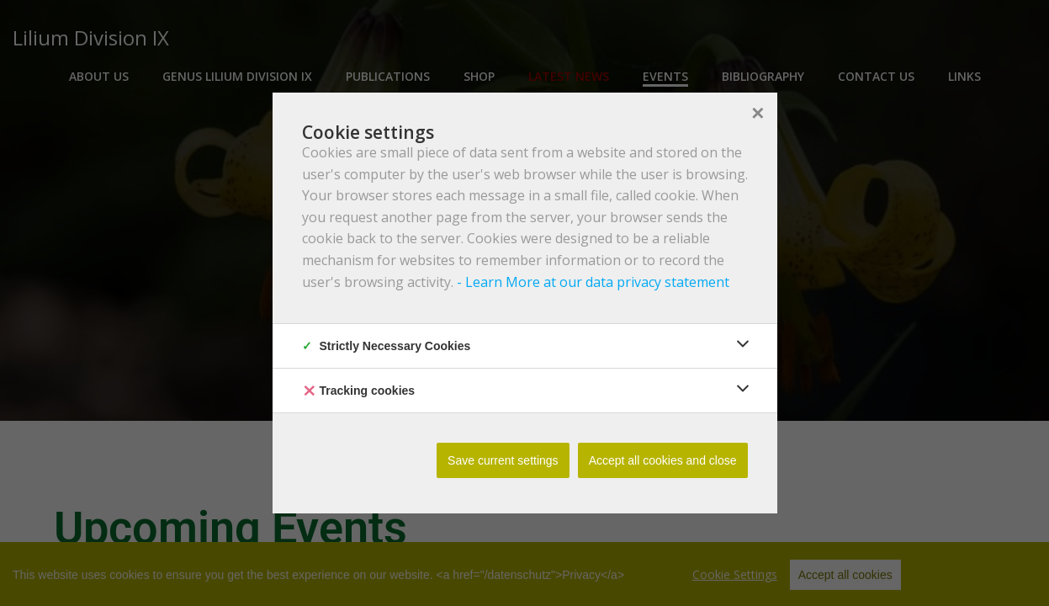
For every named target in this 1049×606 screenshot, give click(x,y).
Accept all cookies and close (663, 460)
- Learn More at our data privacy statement (591, 282)
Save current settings (503, 460)
